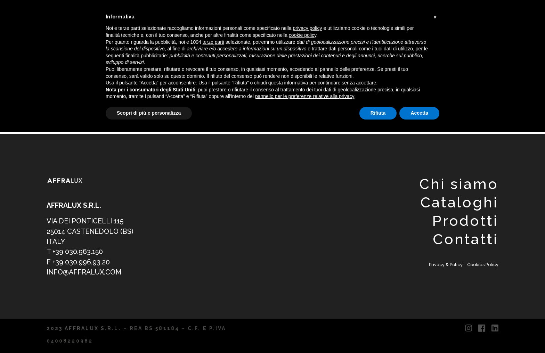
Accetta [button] (419, 113)
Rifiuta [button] (378, 113)
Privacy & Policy (446, 264)
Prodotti (465, 220)
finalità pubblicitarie (146, 55)
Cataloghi (459, 202)
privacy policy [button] (307, 28)
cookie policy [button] (302, 35)
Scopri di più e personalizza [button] (149, 113)
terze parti (213, 42)
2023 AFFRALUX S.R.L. (84, 328)
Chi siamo (458, 183)
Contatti (465, 239)
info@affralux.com (84, 272)
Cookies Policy (482, 264)
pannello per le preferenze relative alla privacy (305, 96)
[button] (435, 16)
